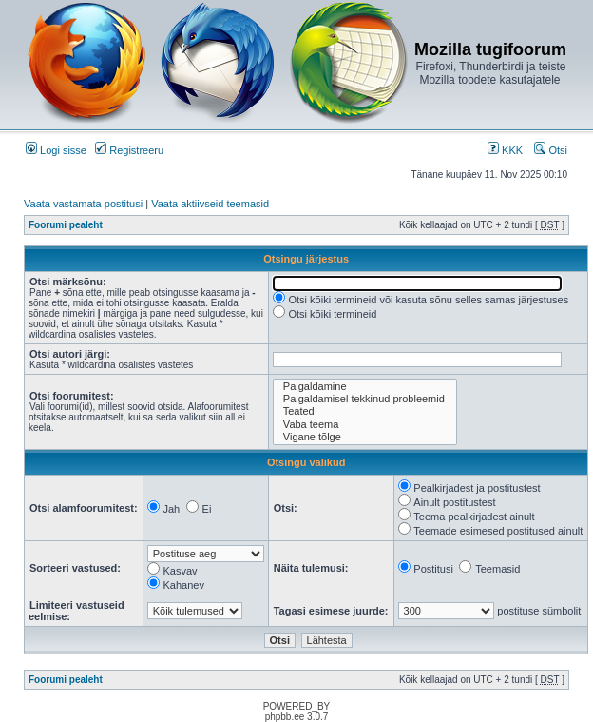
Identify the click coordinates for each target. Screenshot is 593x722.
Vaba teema (365, 425)
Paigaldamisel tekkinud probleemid (365, 399)
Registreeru (129, 150)
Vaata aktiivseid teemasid (210, 203)
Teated (365, 411)
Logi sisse (56, 150)
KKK (505, 150)
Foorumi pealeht (66, 225)
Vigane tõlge (365, 437)
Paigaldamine (365, 387)
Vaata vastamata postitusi (83, 203)
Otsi (550, 150)
